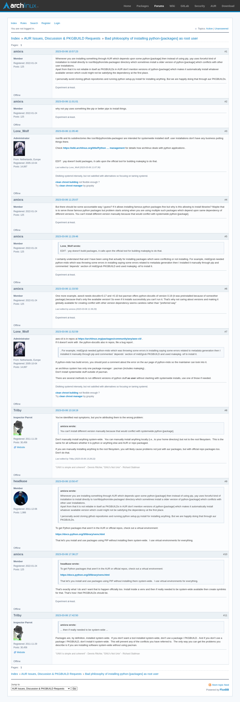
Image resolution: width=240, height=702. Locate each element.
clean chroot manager (71, 185)
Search (34, 23)
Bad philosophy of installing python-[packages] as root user (151, 38)
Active (209, 28)
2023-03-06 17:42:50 (67, 615)
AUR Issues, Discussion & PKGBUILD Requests (62, 38)
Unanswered (221, 28)
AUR (213, 5)
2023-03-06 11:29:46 (67, 236)
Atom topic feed (220, 684)
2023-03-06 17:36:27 (67, 554)
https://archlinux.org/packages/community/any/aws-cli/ (110, 338)
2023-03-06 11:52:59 (67, 331)
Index (14, 23)
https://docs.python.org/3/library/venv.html (80, 534)
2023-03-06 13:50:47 (67, 481)
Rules (23, 23)
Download (228, 5)
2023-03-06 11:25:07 (67, 199)
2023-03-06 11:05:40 (67, 131)
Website (21, 447)
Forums (159, 5)
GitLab (185, 5)
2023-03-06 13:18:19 (67, 410)
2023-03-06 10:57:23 (67, 51)
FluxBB (224, 689)
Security (200, 5)
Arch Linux (20, 5)
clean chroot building (67, 182)
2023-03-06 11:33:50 (67, 288)
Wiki (172, 5)
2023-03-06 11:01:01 (67, 101)
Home (127, 5)
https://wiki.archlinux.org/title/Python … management (94, 148)
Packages (143, 5)
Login (57, 23)
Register (45, 23)
